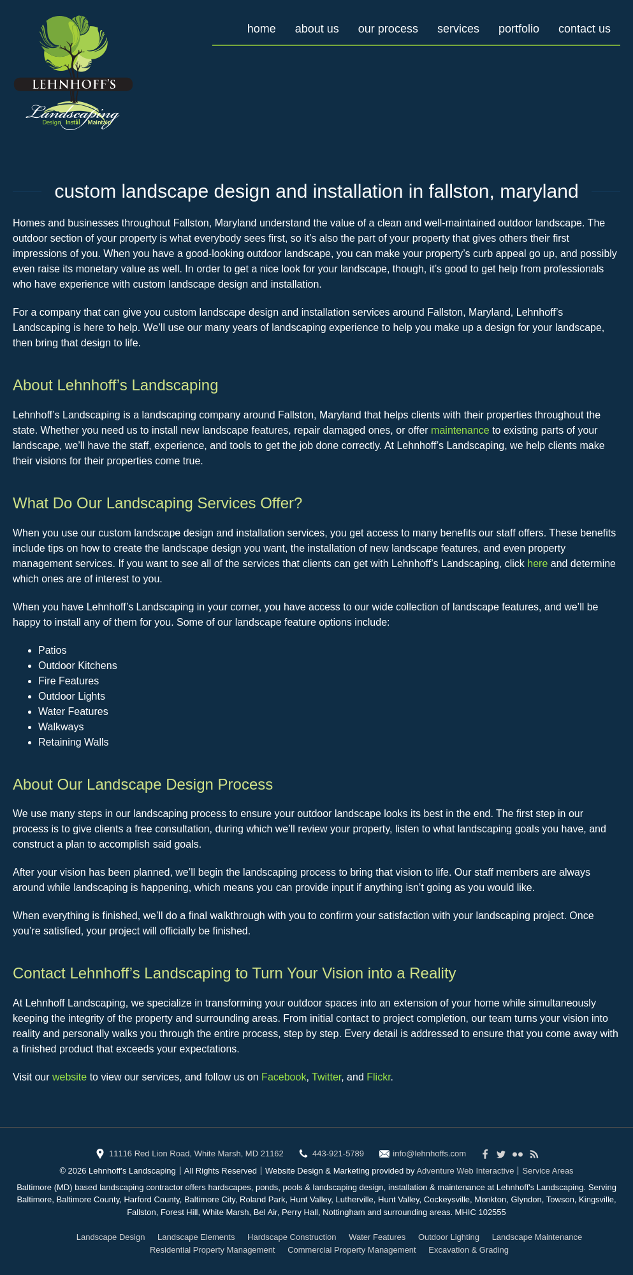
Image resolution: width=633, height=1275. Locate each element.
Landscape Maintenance (537, 1237)
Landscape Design (110, 1237)
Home (261, 28)
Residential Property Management (212, 1250)
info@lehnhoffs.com (429, 1153)
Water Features (377, 1237)
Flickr (378, 1077)
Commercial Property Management (351, 1250)
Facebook (283, 1077)
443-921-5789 (338, 1153)
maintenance (460, 430)
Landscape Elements (196, 1237)
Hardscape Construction (291, 1237)
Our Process (388, 28)
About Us (317, 28)
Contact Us (584, 28)
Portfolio (518, 28)
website (69, 1077)
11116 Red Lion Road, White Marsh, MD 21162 (196, 1153)
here (537, 563)
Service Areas (547, 1171)
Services (458, 28)
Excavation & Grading (468, 1250)
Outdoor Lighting (448, 1237)
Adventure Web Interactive (465, 1171)
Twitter (326, 1077)
